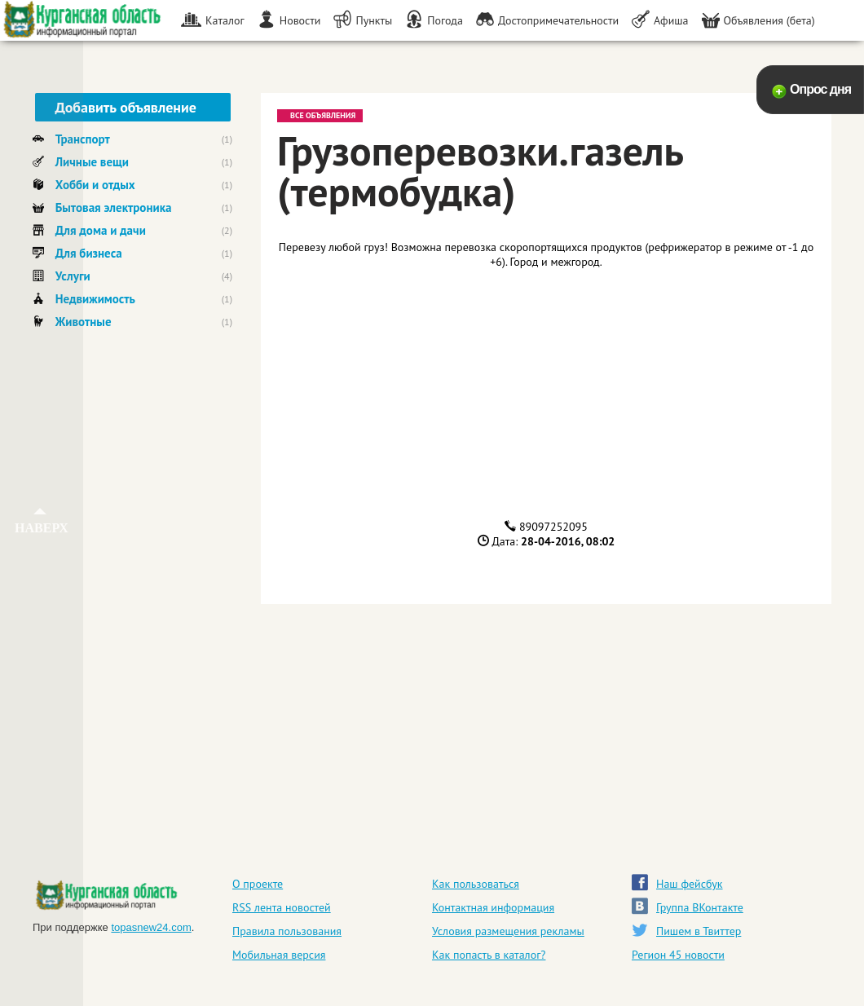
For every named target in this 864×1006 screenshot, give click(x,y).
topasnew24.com (151, 927)
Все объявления (319, 115)
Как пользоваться (475, 883)
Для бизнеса (88, 253)
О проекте (257, 883)
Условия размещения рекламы (508, 931)
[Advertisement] (132, 592)
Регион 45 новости (678, 954)
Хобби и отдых (95, 184)
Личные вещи (92, 162)
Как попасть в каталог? (488, 954)
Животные (83, 321)
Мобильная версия (278, 954)
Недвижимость (95, 299)
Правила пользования (287, 931)
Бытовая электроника (113, 207)
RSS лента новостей (281, 907)
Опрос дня (820, 89)
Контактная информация (493, 907)
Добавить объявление (125, 107)
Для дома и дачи (100, 230)
